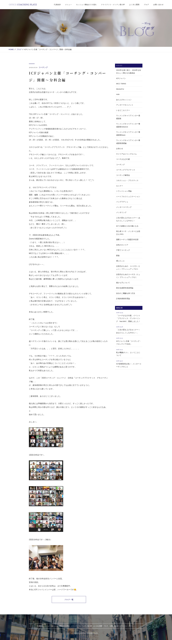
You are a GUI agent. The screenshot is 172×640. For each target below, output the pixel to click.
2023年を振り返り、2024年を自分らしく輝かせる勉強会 (128, 71)
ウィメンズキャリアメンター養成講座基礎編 (128, 141)
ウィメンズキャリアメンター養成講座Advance (128, 125)
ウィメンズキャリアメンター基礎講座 (128, 117)
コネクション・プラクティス (127, 180)
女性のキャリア (122, 245)
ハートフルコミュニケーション (128, 196)
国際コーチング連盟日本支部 (127, 239)
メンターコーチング (124, 207)
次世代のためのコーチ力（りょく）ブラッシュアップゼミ (128, 275)
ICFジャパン (121, 78)
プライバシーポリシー (127, 626)
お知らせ (119, 148)
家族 (118, 255)
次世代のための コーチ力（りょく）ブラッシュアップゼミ (128, 267)
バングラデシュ (122, 202)
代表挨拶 (57, 4)
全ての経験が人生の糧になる (127, 226)
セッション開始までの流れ (86, 4)
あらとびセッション (124, 100)
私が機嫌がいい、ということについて (128, 352)
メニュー (68, 4)
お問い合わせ (158, 4)
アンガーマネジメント (124, 105)
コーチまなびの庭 (123, 159)
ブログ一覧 (68, 599)
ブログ (146, 4)
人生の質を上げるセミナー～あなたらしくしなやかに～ (128, 219)
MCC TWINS (121, 84)
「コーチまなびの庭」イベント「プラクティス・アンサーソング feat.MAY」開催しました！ (128, 316)
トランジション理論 (124, 191)
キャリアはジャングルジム (126, 154)
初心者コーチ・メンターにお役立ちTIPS (128, 232)
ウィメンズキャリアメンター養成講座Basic (128, 133)
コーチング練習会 (123, 175)
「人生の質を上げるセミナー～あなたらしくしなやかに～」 (128, 329)
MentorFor (120, 89)
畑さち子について (123, 283)
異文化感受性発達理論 (124, 288)
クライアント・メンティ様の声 (113, 4)
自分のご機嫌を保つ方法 (125, 293)
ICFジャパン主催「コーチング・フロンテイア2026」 (128, 340)
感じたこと (120, 261)
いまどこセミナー (123, 110)
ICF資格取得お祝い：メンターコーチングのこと (128, 363)
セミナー (119, 186)
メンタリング (121, 212)
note (117, 94)
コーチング (43, 67)
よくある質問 (134, 4)
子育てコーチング (123, 250)
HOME (11, 49)
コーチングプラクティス (125, 170)
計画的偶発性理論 (123, 299)
